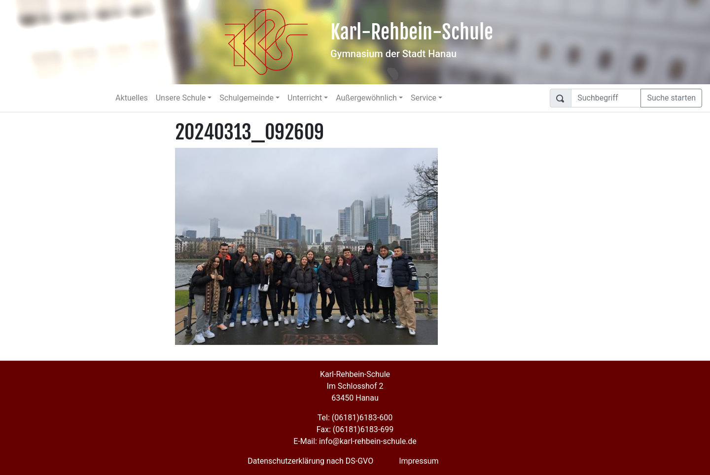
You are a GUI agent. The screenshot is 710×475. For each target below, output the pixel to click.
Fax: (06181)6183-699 (355, 429)
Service (423, 97)
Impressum (419, 461)
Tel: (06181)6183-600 (355, 417)
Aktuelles (131, 97)
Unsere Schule (181, 97)
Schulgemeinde (246, 97)
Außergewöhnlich (366, 97)
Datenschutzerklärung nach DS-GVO (310, 461)
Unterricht (304, 97)
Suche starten (671, 97)
